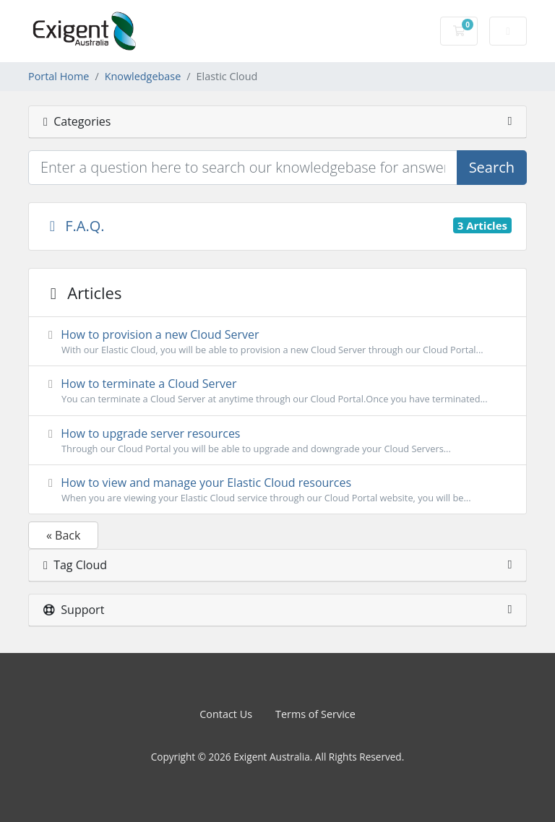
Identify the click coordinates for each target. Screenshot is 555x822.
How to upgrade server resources (277, 440)
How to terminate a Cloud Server (277, 391)
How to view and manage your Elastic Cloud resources (277, 490)
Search (492, 167)
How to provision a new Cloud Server (277, 341)
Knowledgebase (143, 76)
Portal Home (58, 76)
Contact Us (225, 714)
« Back (63, 535)
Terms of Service (315, 714)
